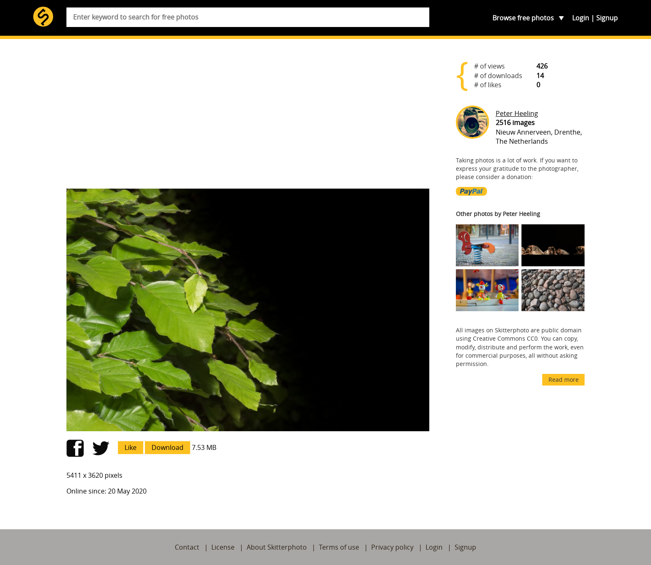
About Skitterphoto (277, 547)
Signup (607, 17)
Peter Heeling (517, 113)
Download (168, 447)
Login (580, 17)
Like (131, 447)
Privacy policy (392, 547)
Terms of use (339, 547)
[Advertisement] (247, 117)
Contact (187, 547)
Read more (563, 379)
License (223, 547)
